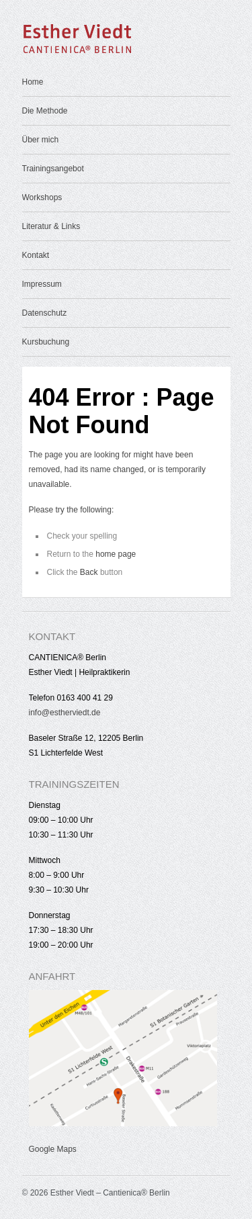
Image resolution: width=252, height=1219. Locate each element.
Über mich (40, 139)
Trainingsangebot (53, 168)
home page (115, 554)
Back (89, 572)
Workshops (42, 197)
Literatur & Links (51, 226)
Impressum (42, 284)
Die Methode (45, 111)
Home (33, 82)
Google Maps (53, 1149)
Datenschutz (44, 313)
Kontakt (36, 255)
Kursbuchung (46, 342)
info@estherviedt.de (65, 712)
